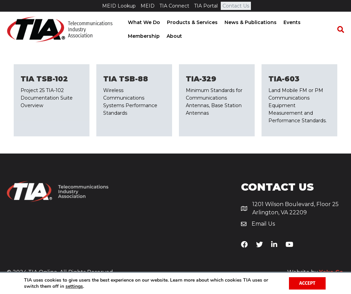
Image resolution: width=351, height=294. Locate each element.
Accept (307, 283)
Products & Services (191, 22)
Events (291, 22)
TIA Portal (206, 6)
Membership (143, 36)
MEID (148, 6)
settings (74, 286)
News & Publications (250, 22)
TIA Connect (174, 6)
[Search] (339, 29)
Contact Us (235, 6)
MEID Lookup (119, 6)
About (173, 36)
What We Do (143, 22)
